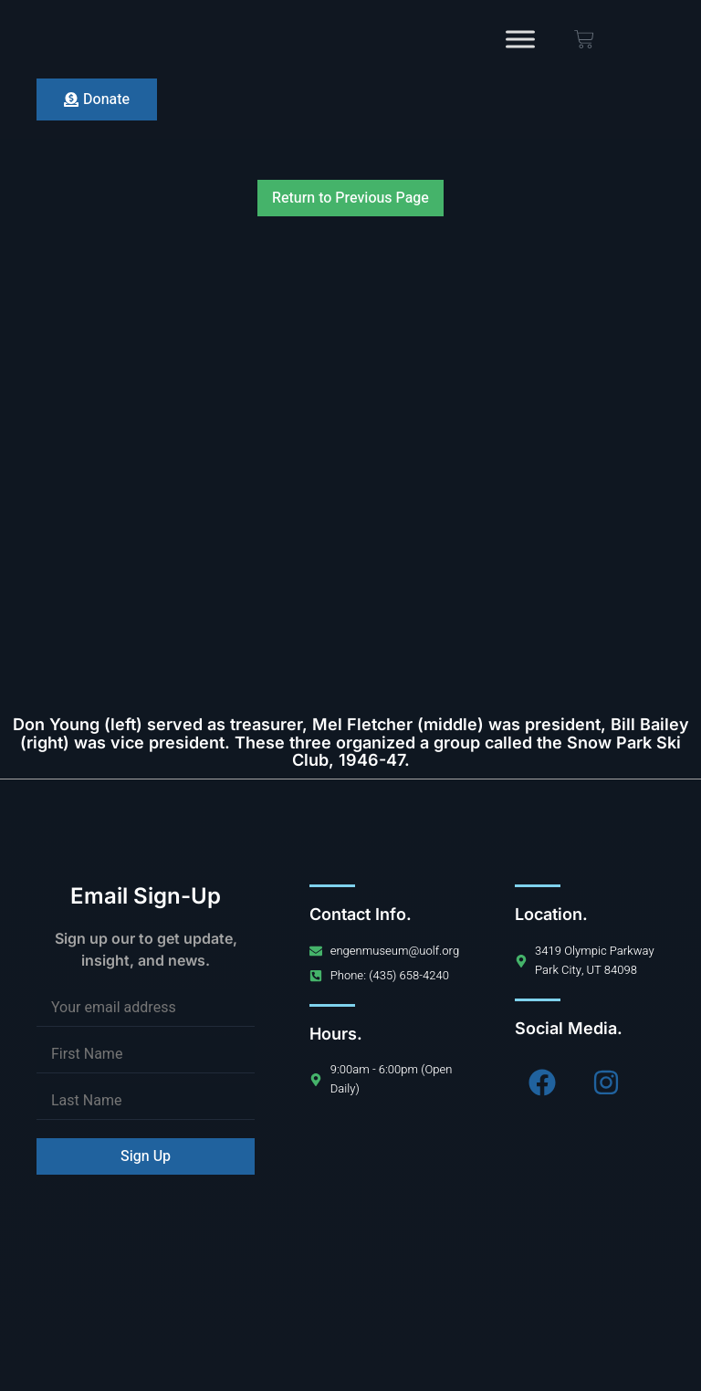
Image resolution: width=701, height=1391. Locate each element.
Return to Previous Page (350, 198)
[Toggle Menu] (520, 38)
